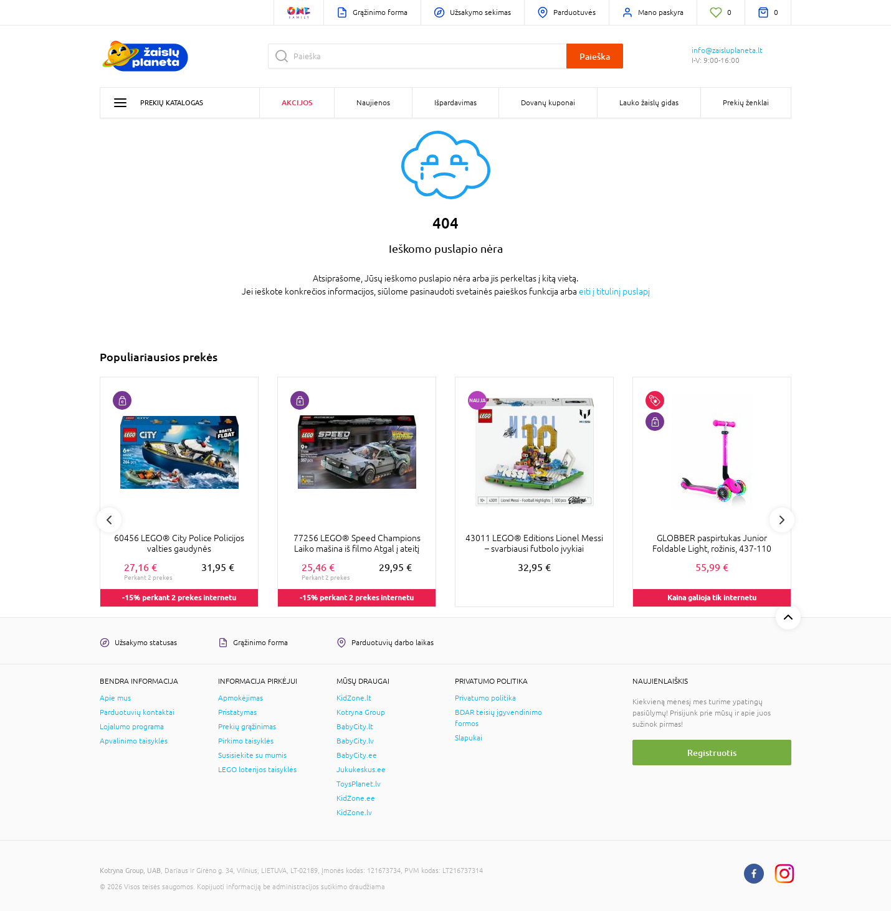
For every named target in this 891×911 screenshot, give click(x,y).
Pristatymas (237, 712)
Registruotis (711, 752)
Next (782, 519)
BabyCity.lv (355, 741)
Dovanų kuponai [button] (548, 102)
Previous (109, 519)
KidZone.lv (354, 812)
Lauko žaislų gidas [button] (649, 102)
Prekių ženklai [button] (746, 102)
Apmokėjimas (240, 698)
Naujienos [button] (373, 102)
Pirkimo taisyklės (246, 741)
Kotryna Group (360, 712)
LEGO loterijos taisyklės (257, 769)
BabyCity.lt (354, 726)
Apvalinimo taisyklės (134, 741)
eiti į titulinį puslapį (614, 291)
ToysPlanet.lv (358, 784)
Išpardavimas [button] (455, 102)
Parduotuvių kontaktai (137, 712)
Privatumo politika (485, 698)
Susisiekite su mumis (252, 755)
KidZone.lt (353, 698)
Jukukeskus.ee (361, 769)
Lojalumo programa (132, 726)
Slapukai (468, 738)
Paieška (594, 56)
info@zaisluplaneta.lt (727, 50)
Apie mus (115, 698)
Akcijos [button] (297, 102)
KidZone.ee (355, 798)
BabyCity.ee (356, 755)
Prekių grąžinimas (247, 726)
